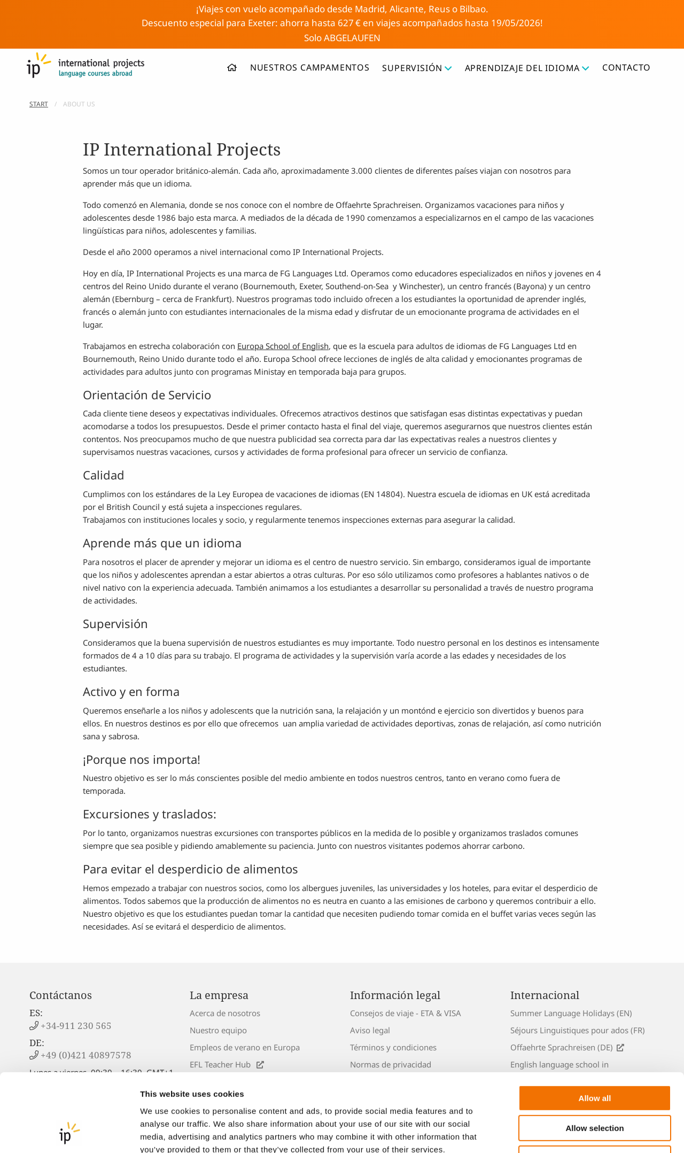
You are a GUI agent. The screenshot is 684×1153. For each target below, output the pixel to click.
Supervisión (417, 68)
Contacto (626, 67)
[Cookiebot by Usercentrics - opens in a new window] (69, 1132)
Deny (595, 1085)
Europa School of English (283, 346)
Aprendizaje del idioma (527, 68)
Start (38, 104)
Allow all (595, 1025)
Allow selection (594, 1055)
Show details (561, 1131)
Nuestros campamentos (310, 67)
